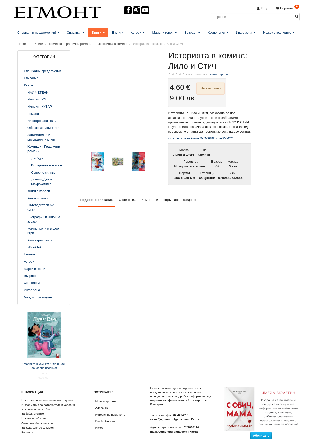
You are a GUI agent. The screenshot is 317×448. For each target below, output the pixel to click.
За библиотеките (32, 413)
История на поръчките (110, 414)
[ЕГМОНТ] (57, 11)
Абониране (261, 435)
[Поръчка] (287, 8)
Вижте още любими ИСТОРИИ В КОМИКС (200, 138)
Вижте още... (127, 200)
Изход (99, 427)
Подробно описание (96, 200)
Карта (195, 419)
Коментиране (219, 74)
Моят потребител (106, 401)
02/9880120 (191, 427)
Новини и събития (33, 418)
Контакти (27, 432)
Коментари (150, 200)
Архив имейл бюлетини (37, 422)
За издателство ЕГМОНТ (38, 427)
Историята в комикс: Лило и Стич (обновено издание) (44, 366)
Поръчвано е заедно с (179, 200)
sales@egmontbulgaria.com (169, 419)
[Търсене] (296, 16)
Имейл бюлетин (106, 421)
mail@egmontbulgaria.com (168, 431)
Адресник (101, 407)
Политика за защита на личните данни (47, 400)
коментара (196, 74)
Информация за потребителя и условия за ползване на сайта (48, 407)
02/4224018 (181, 415)
